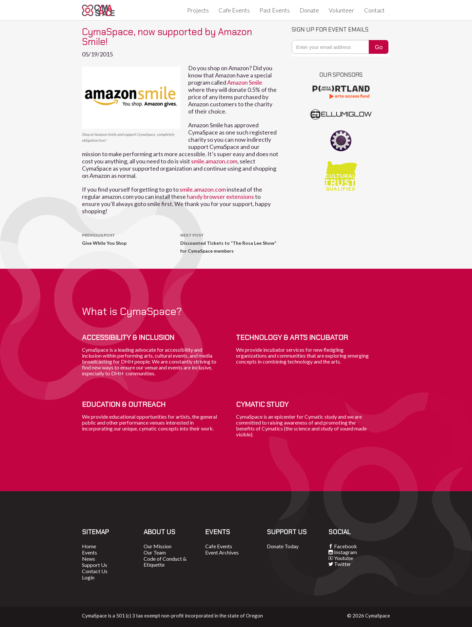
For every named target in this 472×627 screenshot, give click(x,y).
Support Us (94, 565)
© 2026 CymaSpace (368, 615)
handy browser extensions (220, 196)
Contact (374, 10)
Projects (198, 10)
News (88, 558)
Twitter (342, 564)
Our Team (155, 552)
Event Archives (222, 552)
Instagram (345, 552)
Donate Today (283, 546)
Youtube (343, 558)
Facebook (345, 546)
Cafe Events (234, 10)
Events (89, 552)
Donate (309, 10)
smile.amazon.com (214, 161)
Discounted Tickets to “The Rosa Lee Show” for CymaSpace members (229, 242)
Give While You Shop (131, 238)
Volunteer (341, 10)
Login (88, 577)
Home (89, 546)
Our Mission (157, 546)
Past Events (275, 10)
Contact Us (95, 571)
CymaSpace (98, 10)
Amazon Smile (244, 82)
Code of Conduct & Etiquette (165, 561)
